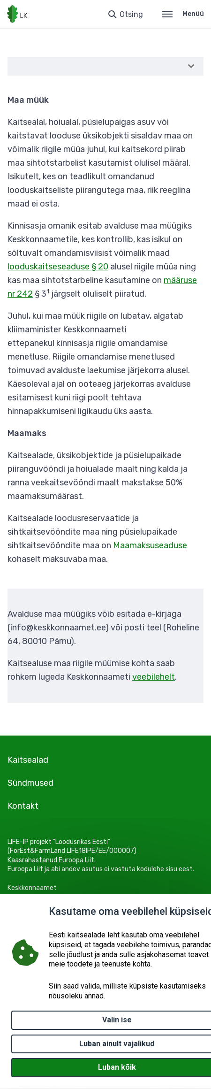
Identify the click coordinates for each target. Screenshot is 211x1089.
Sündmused (30, 783)
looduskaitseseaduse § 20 (58, 266)
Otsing (131, 14)
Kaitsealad (28, 760)
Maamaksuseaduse (150, 545)
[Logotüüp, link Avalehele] (17, 14)
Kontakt (23, 806)
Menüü (183, 14)
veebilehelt (153, 677)
